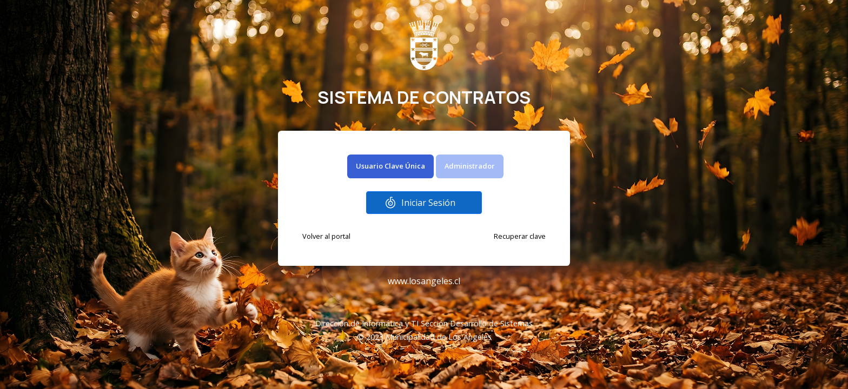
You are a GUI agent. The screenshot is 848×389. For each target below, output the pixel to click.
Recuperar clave (520, 236)
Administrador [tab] (470, 166)
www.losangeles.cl (424, 281)
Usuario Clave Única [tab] (390, 166)
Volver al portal (326, 236)
